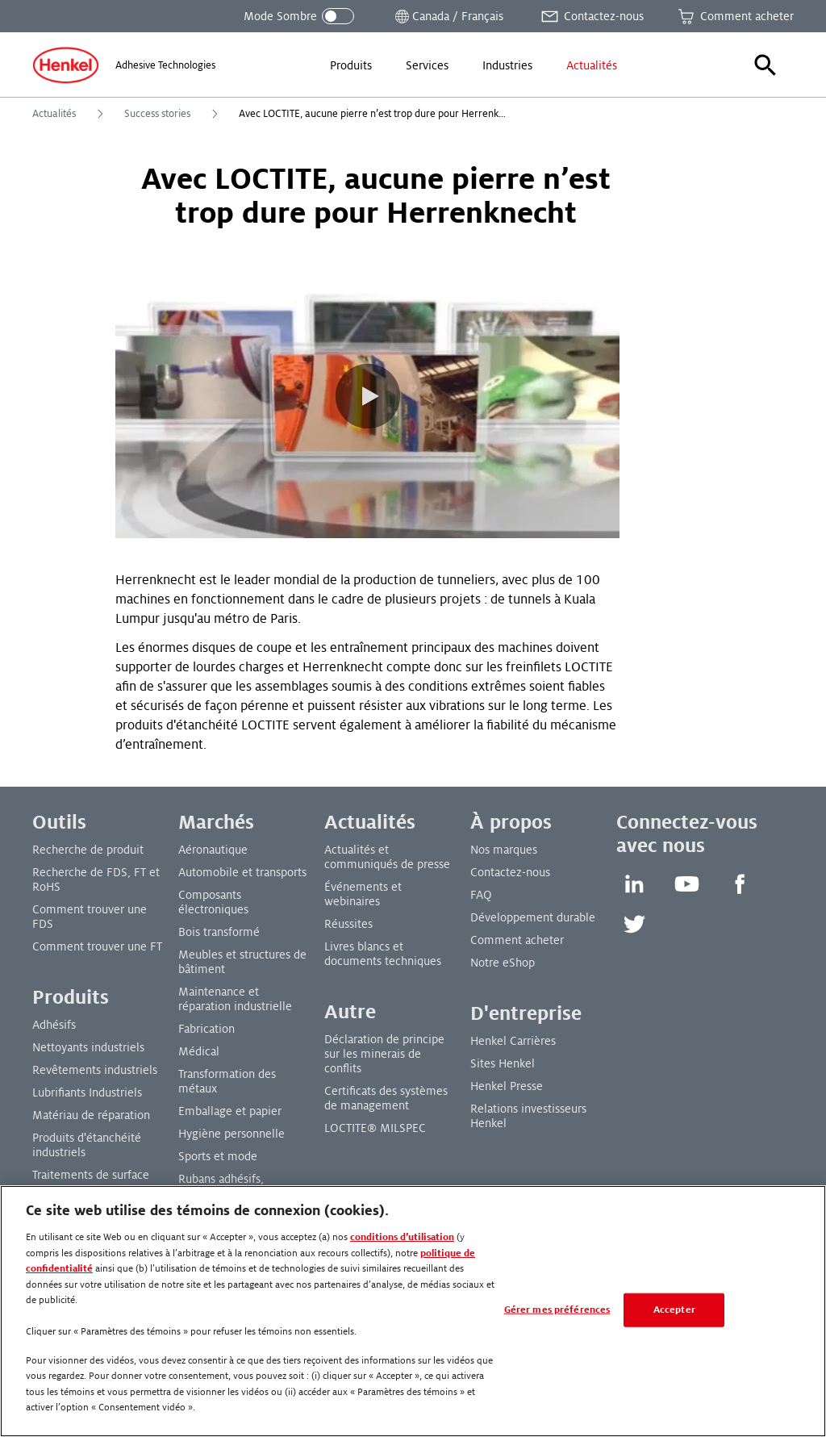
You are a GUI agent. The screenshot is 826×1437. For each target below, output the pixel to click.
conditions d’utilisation (402, 1237)
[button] (765, 65)
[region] (413, 1311)
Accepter (674, 1310)
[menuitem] (351, 65)
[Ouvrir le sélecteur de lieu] (447, 16)
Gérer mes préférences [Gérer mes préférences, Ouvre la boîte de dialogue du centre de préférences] (557, 1310)
